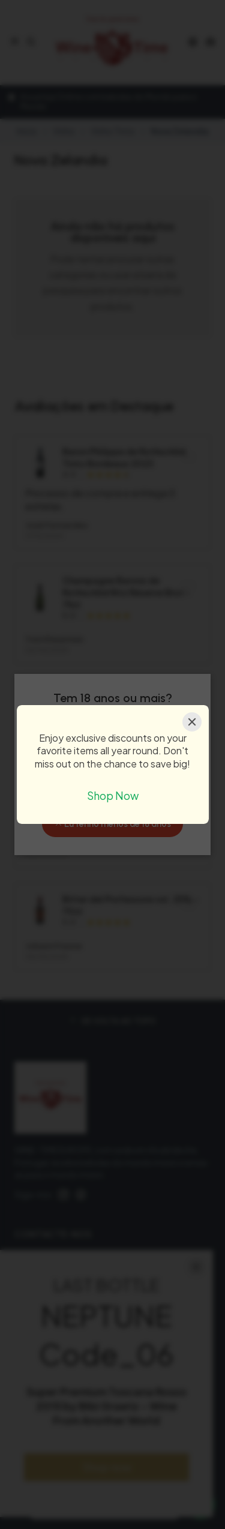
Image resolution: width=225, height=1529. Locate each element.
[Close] (192, 721)
